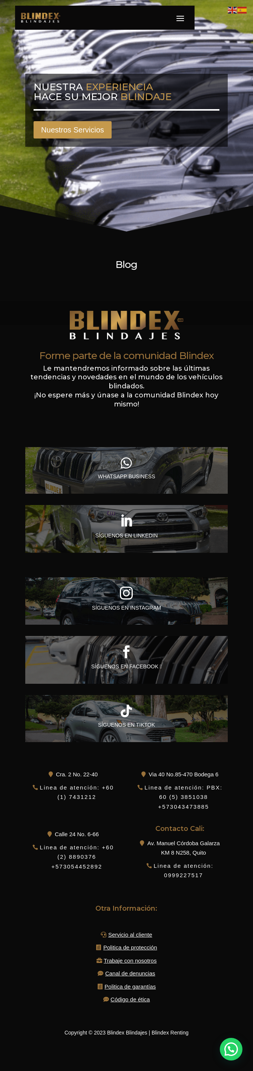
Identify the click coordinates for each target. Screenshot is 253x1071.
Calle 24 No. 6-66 (77, 834)
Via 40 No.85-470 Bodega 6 (183, 774)
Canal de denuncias (130, 973)
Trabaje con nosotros (130, 960)
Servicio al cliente (130, 934)
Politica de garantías (130, 986)
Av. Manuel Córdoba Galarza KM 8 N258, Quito (183, 848)
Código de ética (130, 999)
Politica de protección (130, 947)
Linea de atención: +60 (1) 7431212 (77, 792)
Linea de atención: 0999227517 (183, 871)
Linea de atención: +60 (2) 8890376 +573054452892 (77, 857)
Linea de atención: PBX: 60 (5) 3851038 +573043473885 (183, 797)
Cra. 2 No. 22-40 (77, 774)
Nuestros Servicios (72, 130)
